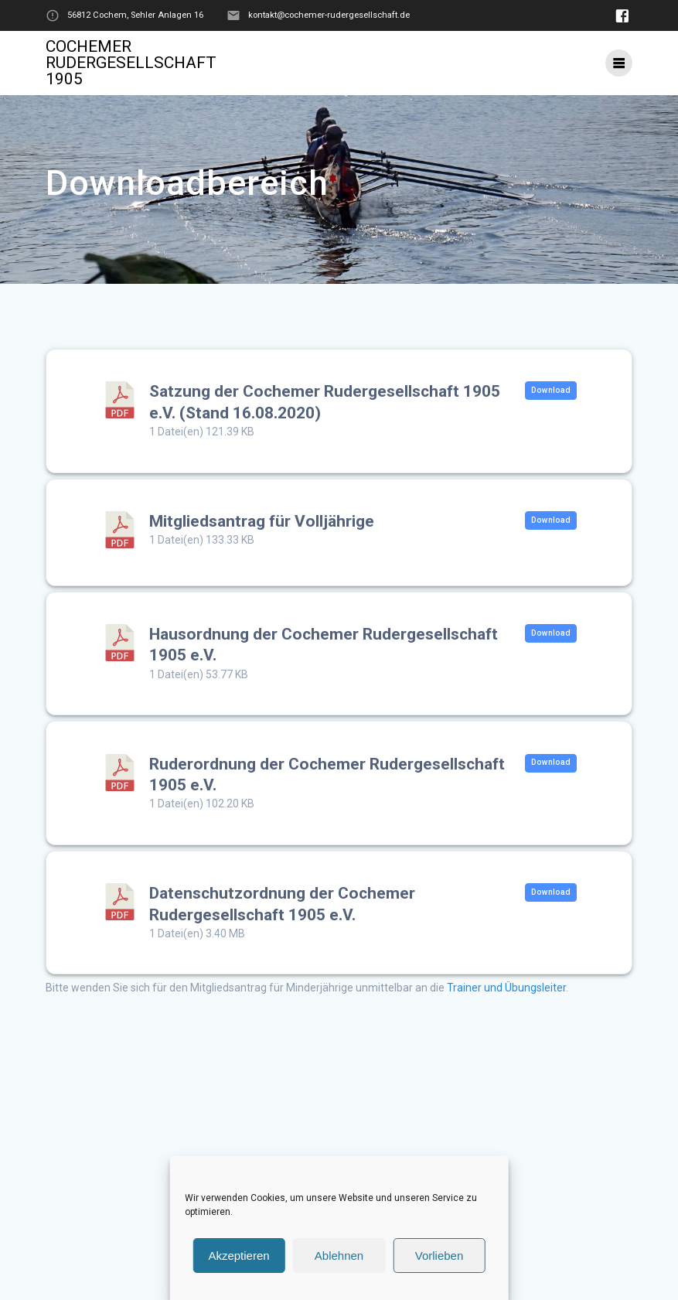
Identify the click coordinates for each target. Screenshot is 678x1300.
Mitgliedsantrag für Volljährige (261, 521)
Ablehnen (339, 1255)
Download (551, 390)
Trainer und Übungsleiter (506, 987)
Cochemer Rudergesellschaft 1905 (131, 63)
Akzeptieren (238, 1255)
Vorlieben (439, 1255)
